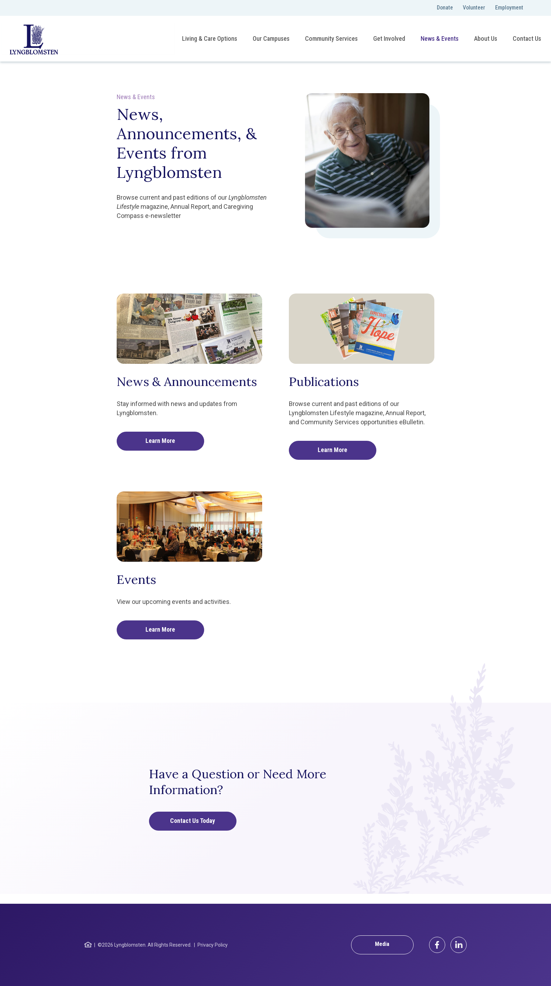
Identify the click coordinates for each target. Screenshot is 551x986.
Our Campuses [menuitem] (270, 38)
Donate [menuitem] (445, 8)
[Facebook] (437, 945)
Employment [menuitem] (509, 8)
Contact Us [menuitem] (526, 38)
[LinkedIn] (458, 945)
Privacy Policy (212, 945)
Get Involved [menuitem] (388, 38)
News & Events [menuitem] (439, 38)
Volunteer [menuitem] (474, 8)
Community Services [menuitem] (330, 38)
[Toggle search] (536, 8)
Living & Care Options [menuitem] (208, 38)
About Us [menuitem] (485, 38)
